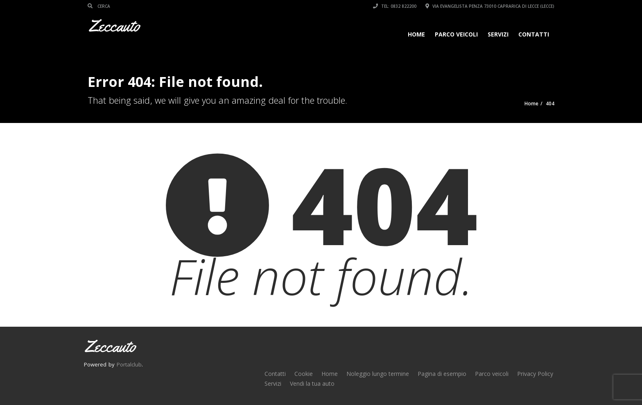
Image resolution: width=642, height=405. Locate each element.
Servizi (498, 34)
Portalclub (129, 364)
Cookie (303, 374)
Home (416, 34)
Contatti (533, 34)
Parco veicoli (456, 34)
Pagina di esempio (442, 374)
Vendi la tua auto (312, 383)
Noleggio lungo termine (377, 374)
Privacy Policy (535, 374)
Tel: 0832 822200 (394, 6)
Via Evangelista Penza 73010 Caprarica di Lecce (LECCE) (489, 6)
